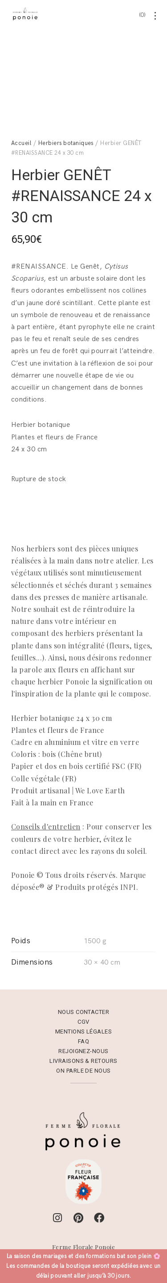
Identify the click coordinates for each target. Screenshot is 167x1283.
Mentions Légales (83, 1021)
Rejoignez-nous (83, 1040)
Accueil (21, 132)
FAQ (83, 1030)
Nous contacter (84, 1001)
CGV (83, 1011)
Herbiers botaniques (66, 132)
